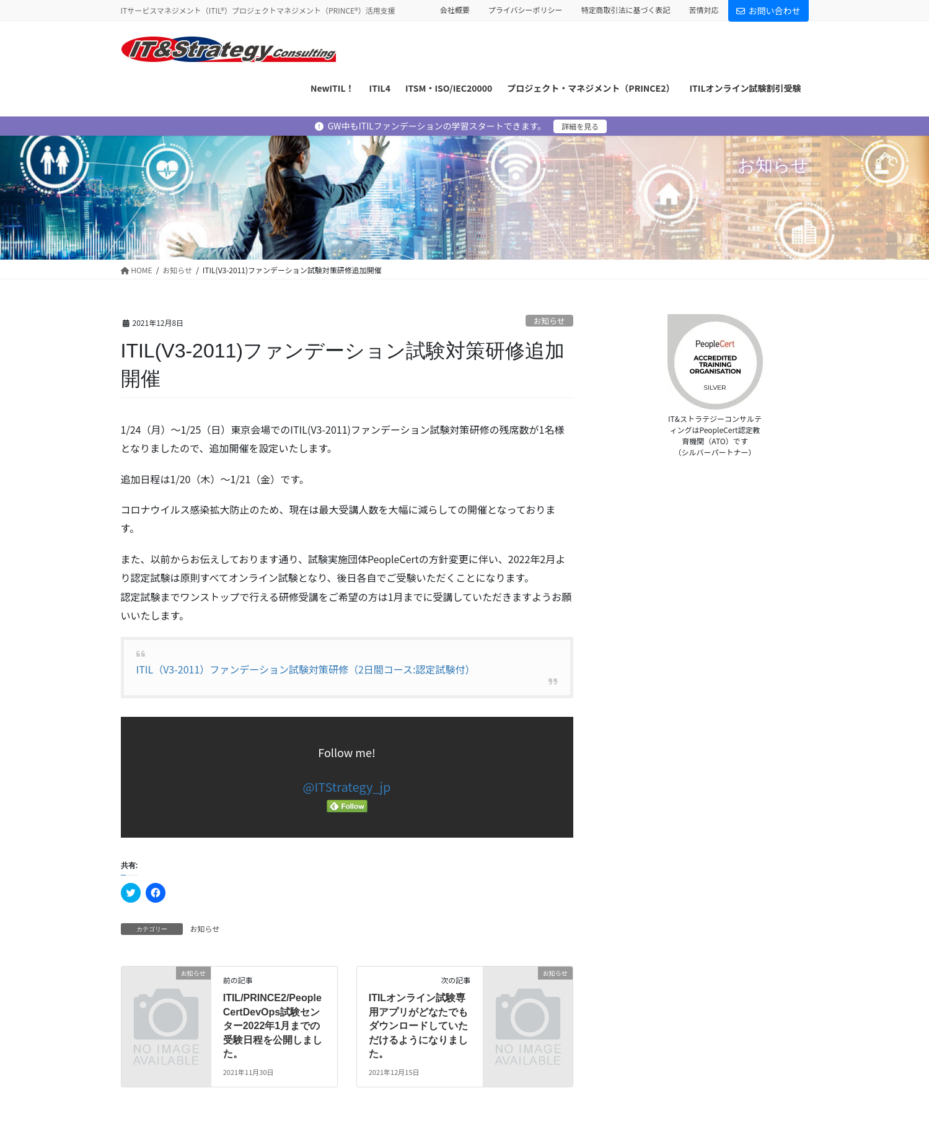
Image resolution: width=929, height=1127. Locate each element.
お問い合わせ (768, 10)
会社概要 (455, 10)
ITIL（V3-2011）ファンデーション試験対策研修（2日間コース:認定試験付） (305, 669)
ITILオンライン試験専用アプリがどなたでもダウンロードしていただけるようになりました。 (418, 1026)
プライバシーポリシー (525, 10)
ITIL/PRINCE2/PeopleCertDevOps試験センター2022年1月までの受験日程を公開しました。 (272, 1026)
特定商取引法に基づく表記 (625, 10)
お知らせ (549, 321)
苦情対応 (703, 10)
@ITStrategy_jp (347, 787)
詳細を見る (580, 126)
